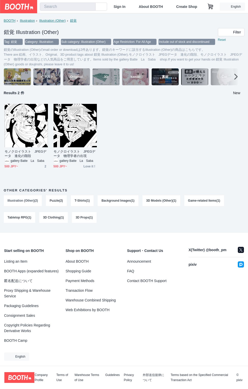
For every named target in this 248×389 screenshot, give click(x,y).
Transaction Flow (79, 290)
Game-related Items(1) (204, 200)
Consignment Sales (19, 315)
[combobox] (68, 7)
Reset (222, 40)
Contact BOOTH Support (147, 281)
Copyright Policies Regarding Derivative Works (27, 328)
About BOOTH (151, 6)
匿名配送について (18, 281)
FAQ (130, 271)
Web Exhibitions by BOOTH (87, 310)
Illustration (27, 20)
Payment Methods (80, 281)
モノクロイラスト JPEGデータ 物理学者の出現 (75, 154)
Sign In (120, 6)
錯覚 (73, 20)
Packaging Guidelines (21, 306)
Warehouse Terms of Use (86, 377)
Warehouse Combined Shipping (91, 300)
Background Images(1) (117, 200)
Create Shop (186, 6)
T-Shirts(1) (82, 200)
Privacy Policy (129, 377)
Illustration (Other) (52, 20)
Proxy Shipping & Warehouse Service (27, 293)
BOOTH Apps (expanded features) (31, 271)
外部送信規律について (153, 377)
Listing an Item (15, 261)
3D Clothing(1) (53, 217)
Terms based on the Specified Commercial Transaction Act (199, 377)
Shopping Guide (78, 271)
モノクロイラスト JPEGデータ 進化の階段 (26, 154)
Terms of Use (62, 377)
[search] (90, 6)
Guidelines (112, 375)
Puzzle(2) (56, 200)
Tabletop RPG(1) (19, 217)
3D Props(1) (84, 217)
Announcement (139, 261)
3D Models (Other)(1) (161, 200)
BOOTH (10, 20)
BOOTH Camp (15, 340)
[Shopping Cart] (210, 6)
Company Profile (41, 377)
